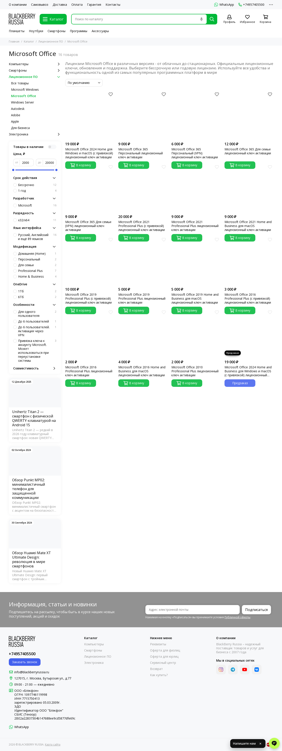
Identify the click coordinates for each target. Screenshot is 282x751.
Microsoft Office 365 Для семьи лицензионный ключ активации (247, 151)
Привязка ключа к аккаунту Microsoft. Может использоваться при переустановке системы (37, 351)
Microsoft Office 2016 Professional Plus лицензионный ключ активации (88, 371)
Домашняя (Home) (37, 254)
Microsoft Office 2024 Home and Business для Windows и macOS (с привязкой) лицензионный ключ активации (248, 371)
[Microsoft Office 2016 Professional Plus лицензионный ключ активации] (89, 333)
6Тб (37, 297)
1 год (37, 191)
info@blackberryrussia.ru (31, 672)
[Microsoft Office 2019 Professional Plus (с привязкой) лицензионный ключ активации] (89, 260)
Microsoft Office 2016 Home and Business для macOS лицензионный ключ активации (141, 371)
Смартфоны (56, 31)
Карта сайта (52, 744)
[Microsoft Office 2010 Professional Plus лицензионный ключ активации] (195, 333)
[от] (27, 162)
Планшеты (16, 31)
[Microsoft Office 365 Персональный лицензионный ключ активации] (142, 115)
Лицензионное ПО (50, 41)
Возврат (156, 669)
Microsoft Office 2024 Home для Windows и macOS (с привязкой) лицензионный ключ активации (89, 153)
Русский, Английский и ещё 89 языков (37, 237)
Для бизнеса (20, 128)
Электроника (35, 134)
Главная (14, 41)
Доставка (60, 5)
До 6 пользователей (37, 321)
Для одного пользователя (37, 314)
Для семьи (37, 265)
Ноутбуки (36, 31)
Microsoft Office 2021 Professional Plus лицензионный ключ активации (195, 226)
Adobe (15, 115)
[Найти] (212, 19)
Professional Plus (37, 271)
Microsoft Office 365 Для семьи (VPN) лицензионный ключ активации (88, 226)
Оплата (77, 5)
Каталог (29, 41)
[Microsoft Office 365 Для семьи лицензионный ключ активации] (248, 115)
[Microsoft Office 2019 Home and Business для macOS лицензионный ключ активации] (195, 260)
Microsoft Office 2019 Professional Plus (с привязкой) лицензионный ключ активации (88, 298)
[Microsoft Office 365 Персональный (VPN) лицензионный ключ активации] (195, 115)
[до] (49, 162)
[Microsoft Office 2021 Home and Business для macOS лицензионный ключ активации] (248, 188)
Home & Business (37, 277)
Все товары (20, 83)
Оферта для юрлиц (164, 657)
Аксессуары (100, 31)
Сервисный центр (163, 663)
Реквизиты (158, 644)
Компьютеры (35, 64)
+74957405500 (251, 5)
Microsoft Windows (25, 89)
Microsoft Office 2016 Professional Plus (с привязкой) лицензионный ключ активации (247, 298)
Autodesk (17, 109)
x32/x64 (37, 220)
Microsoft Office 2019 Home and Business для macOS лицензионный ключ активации (195, 298)
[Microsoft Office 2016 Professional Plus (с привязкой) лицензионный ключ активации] (248, 260)
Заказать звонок (24, 662)
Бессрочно (37, 185)
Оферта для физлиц (165, 650)
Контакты (113, 5)
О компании (18, 5)
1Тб (37, 291)
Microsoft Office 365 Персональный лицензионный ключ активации (140, 153)
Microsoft (37, 205)
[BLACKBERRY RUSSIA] (22, 19)
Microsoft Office (23, 96)
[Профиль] (229, 19)
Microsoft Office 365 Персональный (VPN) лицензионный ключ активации (194, 153)
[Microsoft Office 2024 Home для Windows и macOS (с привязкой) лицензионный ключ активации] (89, 115)
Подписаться (256, 609)
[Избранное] (247, 19)
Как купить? (159, 675)
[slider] (13, 170)
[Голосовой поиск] (201, 19)
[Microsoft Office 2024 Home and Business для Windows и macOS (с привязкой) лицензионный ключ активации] (248, 333)
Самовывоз (39, 5)
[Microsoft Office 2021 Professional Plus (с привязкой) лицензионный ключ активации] (142, 188)
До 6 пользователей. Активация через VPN (37, 331)
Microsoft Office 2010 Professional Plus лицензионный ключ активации (195, 371)
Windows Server (22, 102)
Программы (78, 31)
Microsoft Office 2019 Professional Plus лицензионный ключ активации (141, 298)
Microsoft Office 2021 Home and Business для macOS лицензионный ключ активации (248, 226)
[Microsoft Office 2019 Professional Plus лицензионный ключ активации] (142, 260)
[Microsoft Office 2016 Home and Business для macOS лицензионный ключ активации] (142, 333)
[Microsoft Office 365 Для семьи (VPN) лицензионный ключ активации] (89, 188)
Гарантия (94, 5)
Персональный (37, 259)
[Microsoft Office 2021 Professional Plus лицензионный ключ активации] (195, 188)
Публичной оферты (237, 617)
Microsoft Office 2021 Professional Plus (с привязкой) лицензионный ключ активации (141, 226)
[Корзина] (265, 19)
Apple (15, 121)
